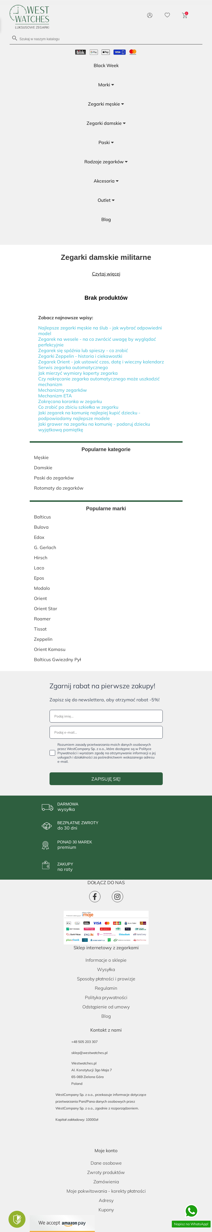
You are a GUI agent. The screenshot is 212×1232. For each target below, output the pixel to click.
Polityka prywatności (106, 997)
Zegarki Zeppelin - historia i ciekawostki (80, 356)
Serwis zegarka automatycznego (73, 367)
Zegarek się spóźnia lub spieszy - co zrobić (83, 350)
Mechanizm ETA (55, 395)
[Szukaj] (106, 38)
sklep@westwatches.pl (89, 1053)
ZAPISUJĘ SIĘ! (106, 779)
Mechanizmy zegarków (62, 390)
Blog (106, 1016)
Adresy (106, 1200)
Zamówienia (106, 1181)
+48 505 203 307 (84, 1042)
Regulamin (106, 988)
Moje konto (106, 1150)
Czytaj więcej (106, 274)
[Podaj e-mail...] (106, 732)
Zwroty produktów (106, 1172)
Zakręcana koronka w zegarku (70, 401)
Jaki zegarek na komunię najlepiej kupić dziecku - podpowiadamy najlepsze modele (89, 415)
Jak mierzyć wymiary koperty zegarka (78, 373)
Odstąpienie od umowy (106, 1007)
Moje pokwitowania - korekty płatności (106, 1191)
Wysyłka (106, 969)
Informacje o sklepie (106, 960)
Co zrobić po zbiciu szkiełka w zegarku (78, 407)
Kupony (106, 1209)
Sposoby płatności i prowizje (106, 979)
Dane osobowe (106, 1163)
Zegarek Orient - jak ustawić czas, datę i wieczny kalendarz (101, 362)
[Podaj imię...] (106, 716)
